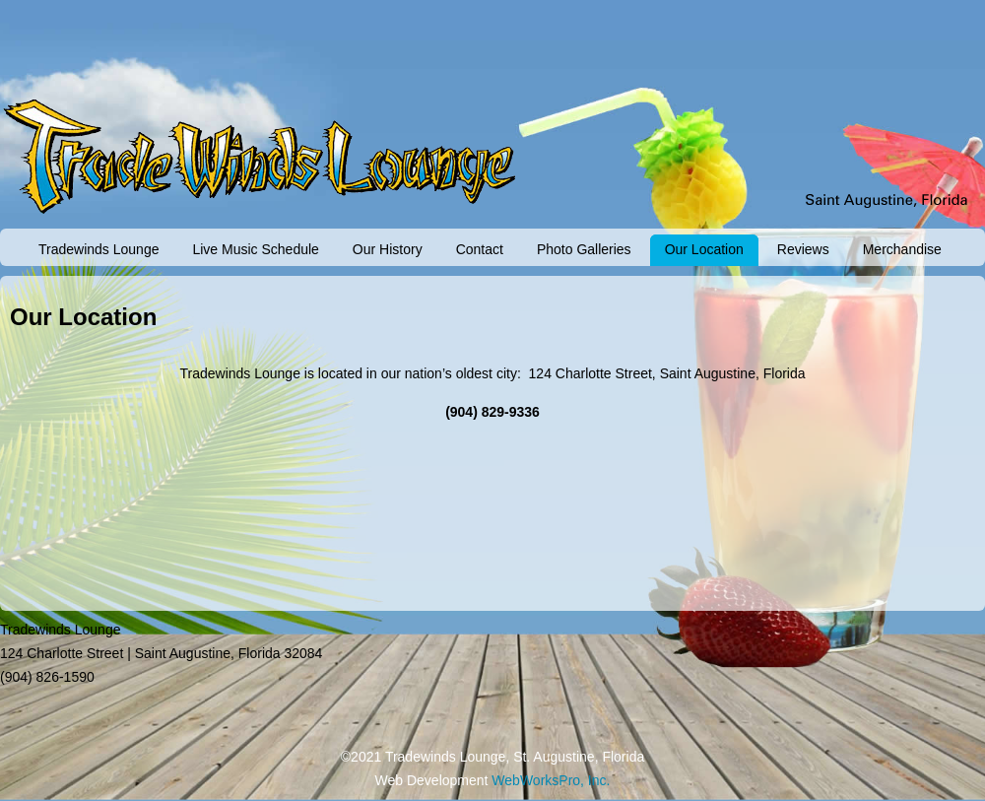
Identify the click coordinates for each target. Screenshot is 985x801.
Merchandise (902, 249)
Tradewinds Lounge (98, 249)
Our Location (704, 249)
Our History (388, 249)
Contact (479, 249)
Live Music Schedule (255, 249)
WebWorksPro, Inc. (551, 780)
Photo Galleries (584, 249)
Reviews (803, 249)
